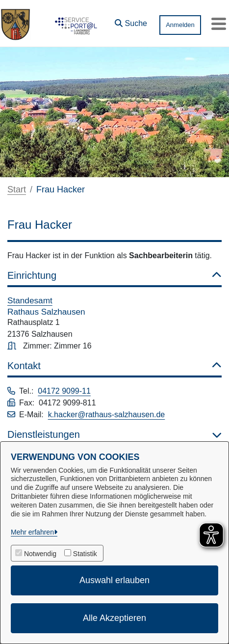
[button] (131, 21)
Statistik (85, 554)
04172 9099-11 (64, 391)
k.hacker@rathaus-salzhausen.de (106, 414)
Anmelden (180, 24)
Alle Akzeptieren (114, 618)
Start (16, 189)
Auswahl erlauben (114, 580)
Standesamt (29, 300)
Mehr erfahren (32, 532)
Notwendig (40, 554)
